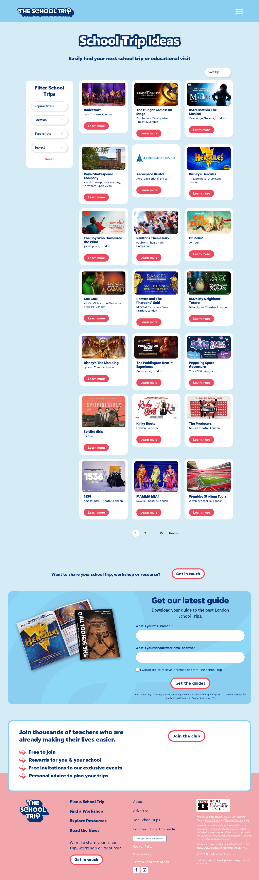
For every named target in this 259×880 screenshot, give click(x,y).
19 (161, 533)
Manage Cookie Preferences (150, 838)
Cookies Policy (142, 846)
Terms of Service (234, 820)
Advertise (141, 810)
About (138, 801)
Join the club (186, 736)
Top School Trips (146, 819)
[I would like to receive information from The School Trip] (137, 669)
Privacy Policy (209, 694)
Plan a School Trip (87, 801)
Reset (49, 159)
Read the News (85, 830)
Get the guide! (190, 683)
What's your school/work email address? (165, 648)
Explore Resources (88, 820)
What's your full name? (153, 626)
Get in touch (188, 573)
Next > (173, 533)
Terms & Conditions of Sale (151, 862)
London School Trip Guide (154, 829)
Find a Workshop (86, 811)
